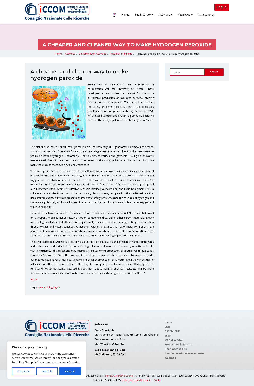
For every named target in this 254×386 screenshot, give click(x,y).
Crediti (157, 380)
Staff (168, 335)
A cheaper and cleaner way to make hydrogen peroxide (168, 53)
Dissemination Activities (92, 53)
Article (34, 279)
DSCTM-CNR (172, 331)
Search (214, 72)
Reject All (47, 371)
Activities (165, 14)
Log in (222, 7)
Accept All (70, 371)
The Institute (144, 14)
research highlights (49, 287)
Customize (23, 371)
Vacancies (185, 14)
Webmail (170, 358)
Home (125, 14)
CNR (167, 326)
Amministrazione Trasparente (184, 353)
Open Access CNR (176, 349)
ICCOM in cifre (174, 340)
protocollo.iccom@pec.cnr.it (136, 380)
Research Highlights (121, 53)
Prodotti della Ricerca (179, 344)
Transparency (206, 14)
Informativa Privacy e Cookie (118, 375)
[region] (46, 360)
